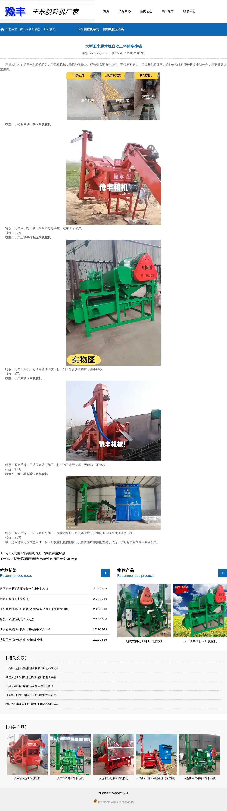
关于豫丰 (168, 11)
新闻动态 (146, 11)
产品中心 (125, 11)
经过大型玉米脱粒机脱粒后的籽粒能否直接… (32, 677)
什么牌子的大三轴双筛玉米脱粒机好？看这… (32, 695)
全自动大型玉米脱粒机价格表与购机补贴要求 (32, 668)
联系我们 (189, 11)
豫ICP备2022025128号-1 (113, 793)
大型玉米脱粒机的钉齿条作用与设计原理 (29, 686)
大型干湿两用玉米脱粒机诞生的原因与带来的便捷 (43, 558)
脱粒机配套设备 (113, 29)
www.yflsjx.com (99, 53)
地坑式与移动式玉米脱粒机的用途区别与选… (32, 703)
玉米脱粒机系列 (88, 29)
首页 (106, 11)
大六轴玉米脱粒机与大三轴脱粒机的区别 (37, 553)
